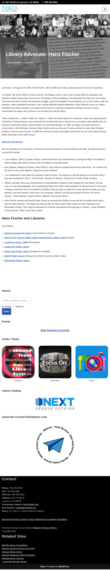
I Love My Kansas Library (14, 562)
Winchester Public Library (17, 261)
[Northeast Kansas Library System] (9, 9)
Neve (43, 567)
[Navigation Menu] (105, 9)
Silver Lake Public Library (17, 252)
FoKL (46, 101)
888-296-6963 (50, 2)
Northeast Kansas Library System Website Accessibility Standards (34, 520)
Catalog (6, 307)
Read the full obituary (12, 142)
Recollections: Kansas (13, 559)
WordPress (64, 567)
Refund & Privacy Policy (45, 529)
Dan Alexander (14, 63)
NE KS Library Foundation (15, 546)
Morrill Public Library (15, 257)
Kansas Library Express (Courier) (18, 549)
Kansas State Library (12, 552)
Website (18, 307)
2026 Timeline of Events (55, 330)
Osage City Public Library (17, 247)
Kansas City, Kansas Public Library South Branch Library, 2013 (35, 238)
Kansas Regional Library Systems (18, 556)
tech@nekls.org (31, 505)
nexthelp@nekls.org (26, 508)
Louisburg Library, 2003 (16, 243)
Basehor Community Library (18, 234)
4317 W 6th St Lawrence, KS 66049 (20, 2)
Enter (6, 312)
